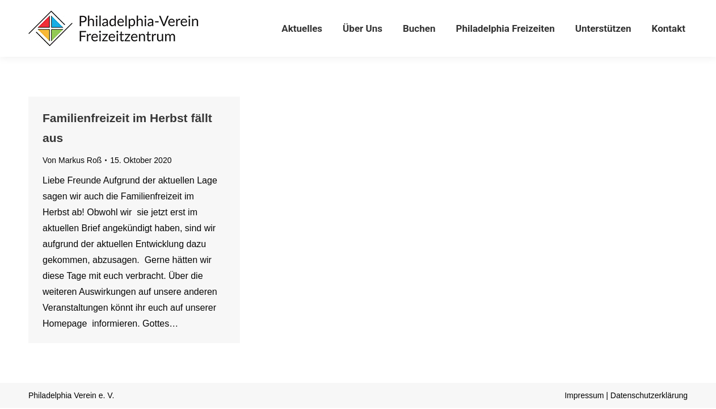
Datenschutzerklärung (649, 395)
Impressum (584, 395)
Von (72, 160)
